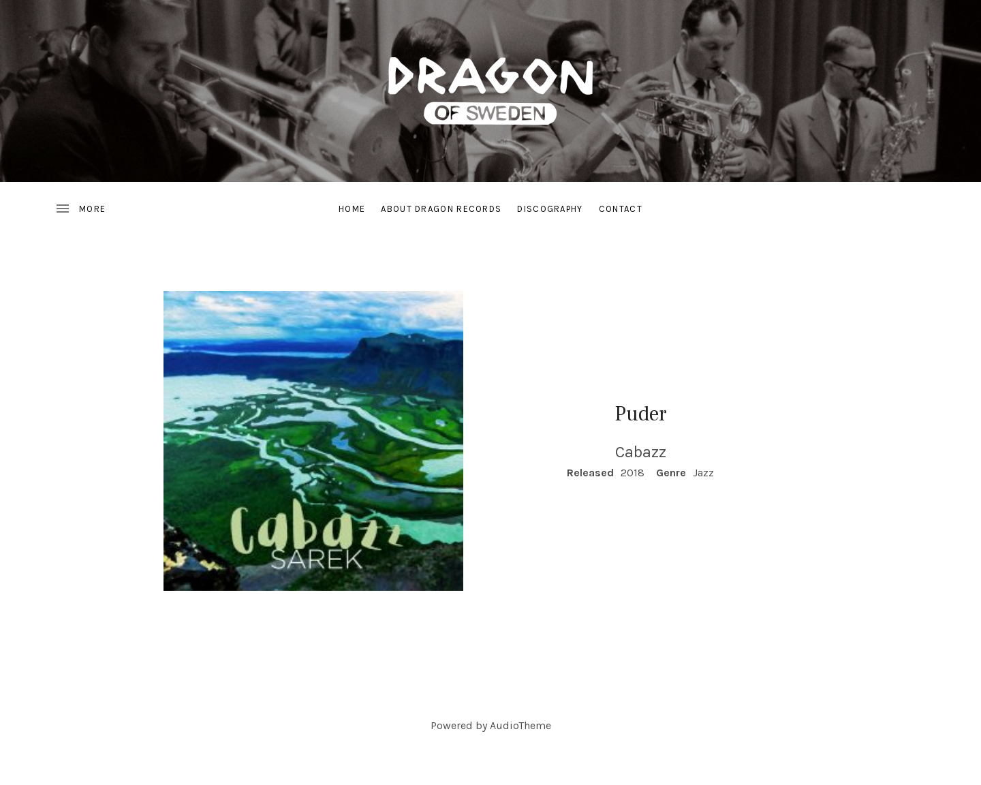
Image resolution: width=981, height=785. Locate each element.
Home (352, 209)
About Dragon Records (441, 209)
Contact (620, 209)
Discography (549, 209)
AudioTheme (520, 725)
